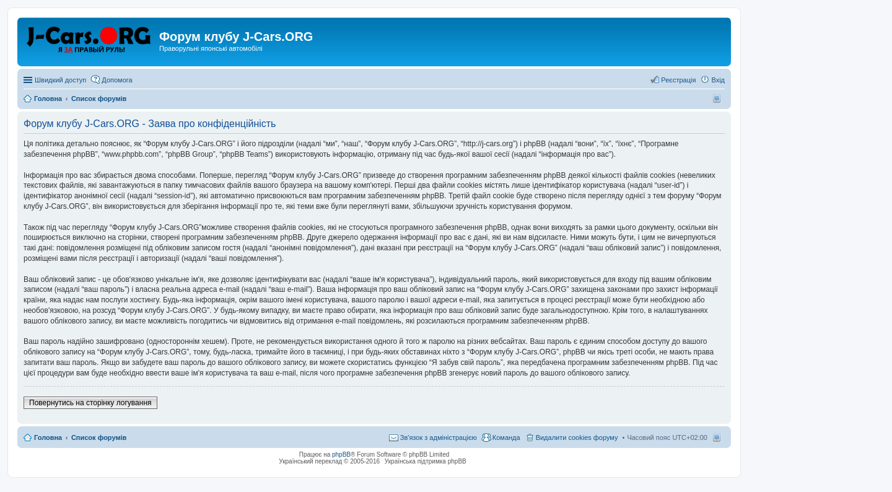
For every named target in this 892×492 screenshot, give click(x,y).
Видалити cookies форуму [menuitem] (577, 437)
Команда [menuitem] (506, 437)
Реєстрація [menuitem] (678, 80)
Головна (48, 437)
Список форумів (98, 437)
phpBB (341, 454)
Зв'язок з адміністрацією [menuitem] (438, 437)
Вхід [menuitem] (718, 80)
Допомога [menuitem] (117, 80)
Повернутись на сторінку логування (90, 402)
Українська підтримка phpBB (425, 461)
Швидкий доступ (60, 80)
